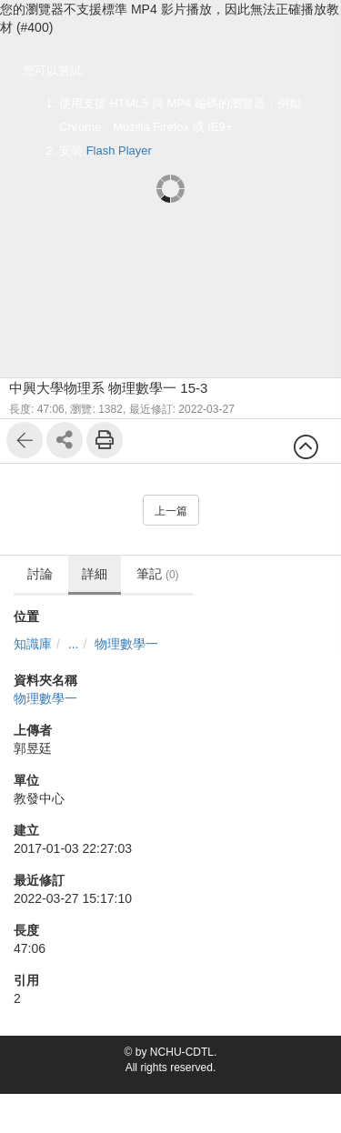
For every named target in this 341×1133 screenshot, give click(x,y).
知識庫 (33, 644)
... (73, 644)
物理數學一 (126, 644)
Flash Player (119, 150)
